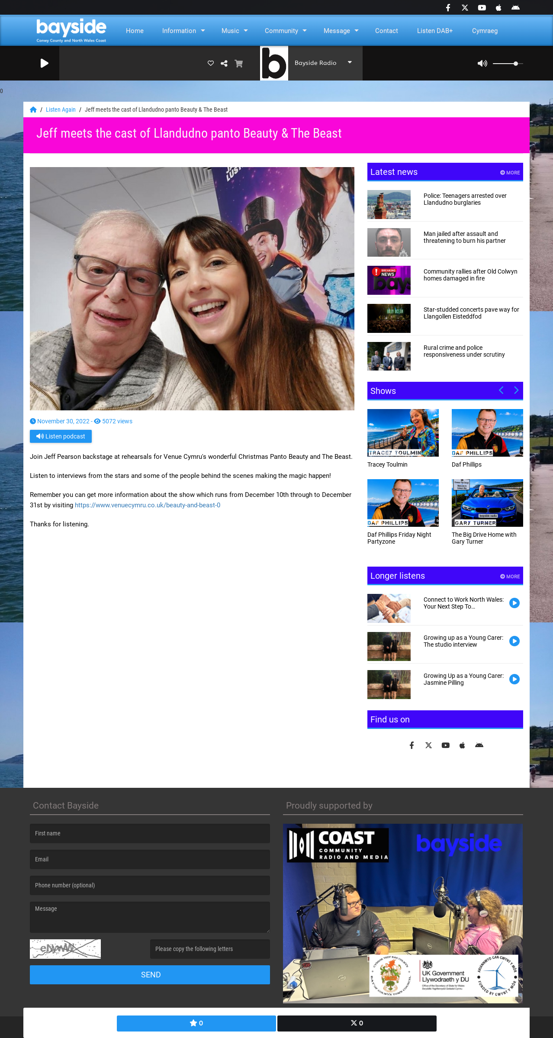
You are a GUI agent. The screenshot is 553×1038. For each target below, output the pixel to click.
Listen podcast (60, 436)
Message (337, 31)
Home (135, 31)
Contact (386, 31)
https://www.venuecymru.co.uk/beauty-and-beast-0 (147, 505)
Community (281, 31)
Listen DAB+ (435, 31)
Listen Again (61, 109)
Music (230, 31)
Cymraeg (485, 31)
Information (179, 31)
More (510, 173)
